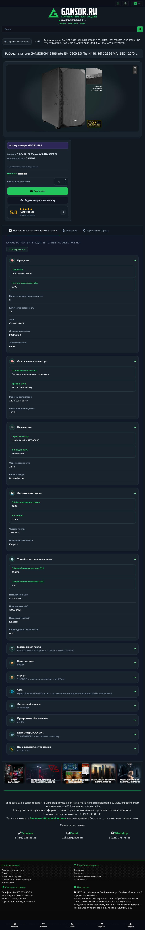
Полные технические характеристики (33, 230)
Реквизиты (8, 882)
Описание (70, 230)
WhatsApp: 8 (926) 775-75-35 (17, 895)
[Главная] (14, 925)
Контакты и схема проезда (16, 879)
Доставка (79, 870)
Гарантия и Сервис (96, 230)
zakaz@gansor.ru (72, 837)
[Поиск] (72, 925)
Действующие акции (13, 870)
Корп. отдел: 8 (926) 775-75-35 (18, 901)
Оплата (78, 873)
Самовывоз (80, 879)
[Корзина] (101, 925)
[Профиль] (130, 925)
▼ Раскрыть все (17, 249)
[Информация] (118, 3)
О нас (4, 873)
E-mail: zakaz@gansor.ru (14, 898)
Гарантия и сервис (11, 876)
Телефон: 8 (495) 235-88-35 (17, 892)
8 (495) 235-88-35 (90, 814)
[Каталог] (43, 925)
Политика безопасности (87, 876)
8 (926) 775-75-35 (119, 837)
